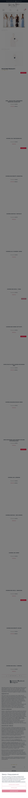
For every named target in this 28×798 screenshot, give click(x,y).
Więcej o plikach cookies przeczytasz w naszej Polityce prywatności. (13, 781)
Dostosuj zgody (14, 787)
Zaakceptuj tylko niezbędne (14, 784)
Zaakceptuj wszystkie (14, 790)
